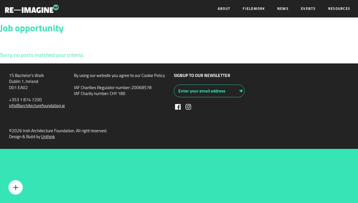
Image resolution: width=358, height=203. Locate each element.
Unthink (48, 137)
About (224, 8)
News (283, 8)
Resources (339, 8)
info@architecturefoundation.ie (37, 106)
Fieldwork (254, 8)
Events (308, 8)
